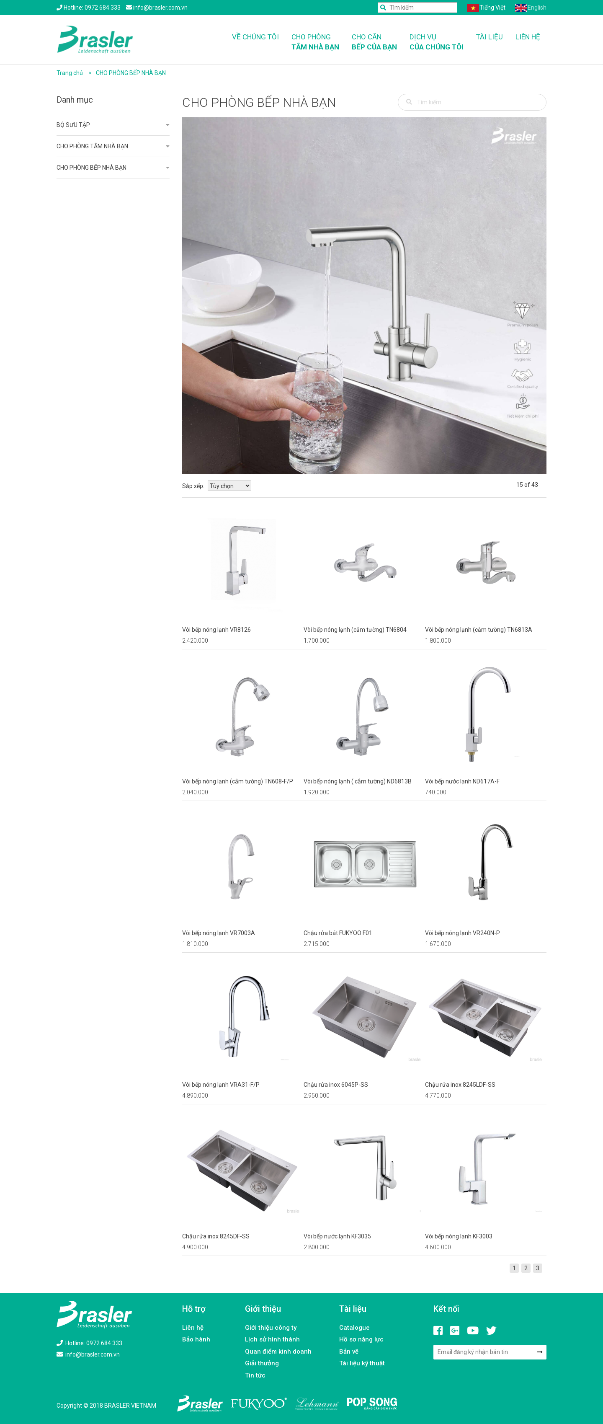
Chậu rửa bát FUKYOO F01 (338, 933)
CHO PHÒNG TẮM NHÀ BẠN (92, 146)
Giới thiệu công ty (270, 1327)
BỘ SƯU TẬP (73, 124)
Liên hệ (527, 37)
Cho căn (374, 42)
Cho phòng (315, 42)
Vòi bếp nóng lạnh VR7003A (218, 933)
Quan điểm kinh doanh (278, 1351)
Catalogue (354, 1327)
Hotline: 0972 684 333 (89, 1343)
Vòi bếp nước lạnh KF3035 (337, 1236)
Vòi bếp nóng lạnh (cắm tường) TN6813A (478, 629)
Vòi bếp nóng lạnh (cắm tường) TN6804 (355, 629)
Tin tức (255, 1375)
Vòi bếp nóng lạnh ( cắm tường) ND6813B (358, 781)
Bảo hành (196, 1339)
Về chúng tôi (255, 37)
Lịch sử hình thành (272, 1339)
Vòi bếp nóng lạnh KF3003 (458, 1236)
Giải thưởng (262, 1363)
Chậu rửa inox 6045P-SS (336, 1084)
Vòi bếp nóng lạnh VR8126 (216, 629)
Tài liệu (489, 37)
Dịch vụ (437, 42)
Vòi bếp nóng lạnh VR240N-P (462, 933)
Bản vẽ (348, 1351)
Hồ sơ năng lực (361, 1339)
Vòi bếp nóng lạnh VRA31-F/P (221, 1084)
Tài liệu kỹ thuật (362, 1363)
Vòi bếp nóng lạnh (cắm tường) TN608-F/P (237, 781)
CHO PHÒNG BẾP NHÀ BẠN (131, 73)
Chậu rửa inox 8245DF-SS (216, 1236)
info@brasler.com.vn (88, 1354)
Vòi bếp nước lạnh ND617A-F (462, 781)
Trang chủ (70, 73)
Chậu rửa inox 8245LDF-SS (460, 1084)
